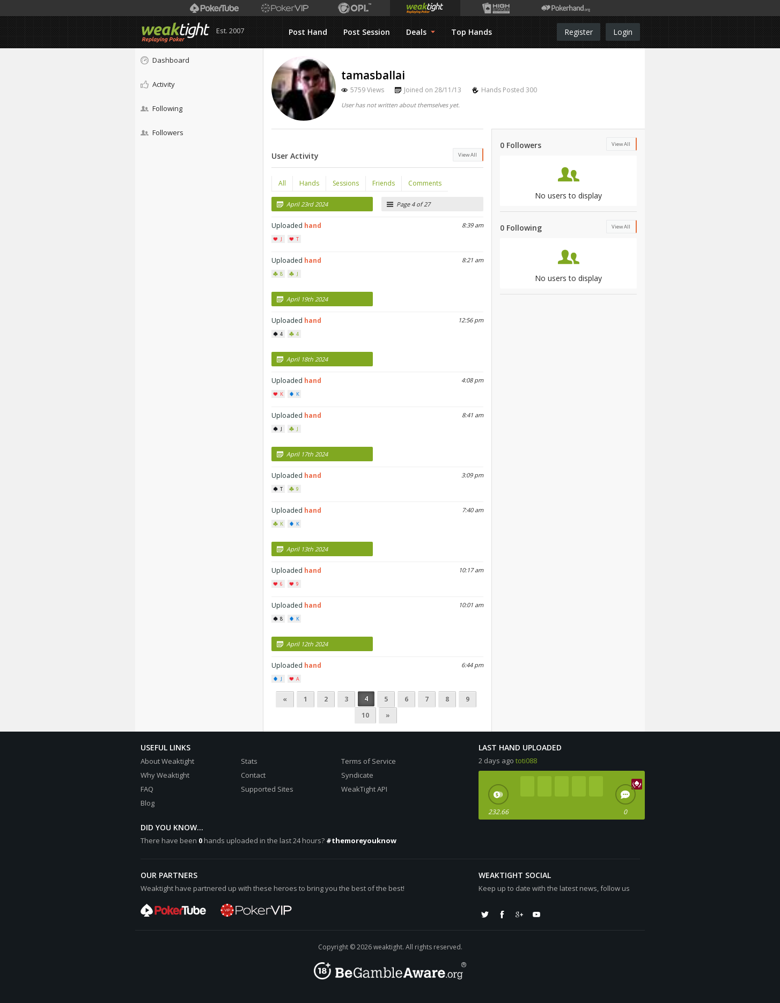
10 (365, 715)
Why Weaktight (165, 775)
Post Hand (308, 32)
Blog (147, 803)
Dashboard (165, 60)
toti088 (526, 760)
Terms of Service (368, 761)
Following (161, 108)
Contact (253, 775)
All (282, 183)
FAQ (147, 789)
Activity (158, 84)
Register (578, 32)
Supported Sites (267, 789)
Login (622, 32)
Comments (424, 183)
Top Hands (471, 32)
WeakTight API (364, 789)
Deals (420, 32)
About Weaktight (167, 761)
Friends (383, 183)
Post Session (366, 32)
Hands (309, 183)
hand (312, 225)
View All (467, 154)
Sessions (346, 183)
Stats (249, 761)
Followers (162, 132)
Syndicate (357, 775)
